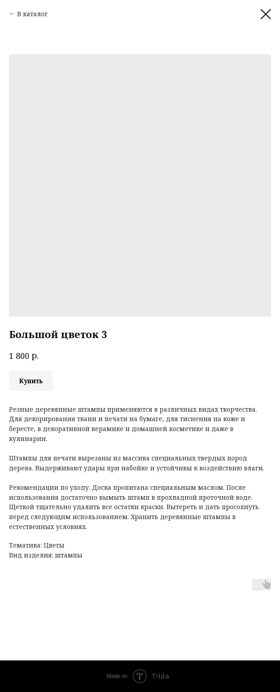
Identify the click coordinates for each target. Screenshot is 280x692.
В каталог (32, 13)
